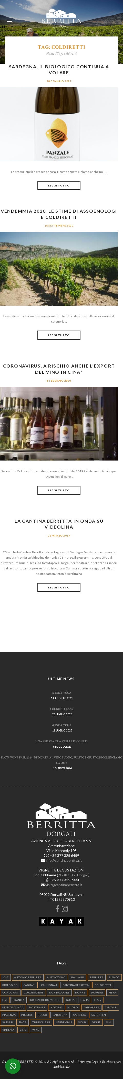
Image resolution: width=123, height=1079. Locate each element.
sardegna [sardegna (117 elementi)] (60, 1014)
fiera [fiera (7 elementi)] (112, 992)
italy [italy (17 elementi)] (97, 999)
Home (50, 54)
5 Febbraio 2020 (59, 380)
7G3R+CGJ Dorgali (73, 875)
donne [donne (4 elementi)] (80, 992)
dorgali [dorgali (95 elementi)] (97, 992)
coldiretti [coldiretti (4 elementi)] (103, 985)
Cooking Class (61, 709)
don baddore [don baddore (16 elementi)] (59, 992)
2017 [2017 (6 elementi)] (5, 977)
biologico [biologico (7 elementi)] (10, 985)
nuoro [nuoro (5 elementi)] (72, 1007)
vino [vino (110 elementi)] (23, 1029)
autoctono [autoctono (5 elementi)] (56, 977)
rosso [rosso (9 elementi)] (42, 1014)
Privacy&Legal (88, 1061)
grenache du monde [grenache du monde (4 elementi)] (45, 999)
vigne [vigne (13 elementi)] (96, 1022)
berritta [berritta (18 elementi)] (96, 977)
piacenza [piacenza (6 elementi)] (9, 1014)
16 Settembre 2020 (59, 225)
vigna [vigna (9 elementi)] (82, 1022)
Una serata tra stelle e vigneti (61, 741)
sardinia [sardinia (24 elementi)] (79, 1014)
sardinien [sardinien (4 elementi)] (98, 1014)
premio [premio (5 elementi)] (26, 1014)
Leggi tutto (59, 185)
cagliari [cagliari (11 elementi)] (29, 985)
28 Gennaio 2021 (59, 81)
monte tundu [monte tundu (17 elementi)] (13, 1007)
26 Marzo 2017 (59, 535)
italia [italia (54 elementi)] (84, 999)
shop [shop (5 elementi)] (22, 1022)
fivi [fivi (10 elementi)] (4, 999)
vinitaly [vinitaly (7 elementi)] (8, 1029)
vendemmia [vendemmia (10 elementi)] (64, 1022)
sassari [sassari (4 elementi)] (7, 1022)
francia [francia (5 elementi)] (18, 999)
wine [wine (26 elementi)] (35, 1029)
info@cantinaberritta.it (64, 860)
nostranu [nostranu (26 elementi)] (37, 1007)
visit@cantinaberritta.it (63, 885)
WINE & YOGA (61, 693)
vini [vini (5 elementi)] (108, 1022)
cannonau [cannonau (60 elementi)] (49, 985)
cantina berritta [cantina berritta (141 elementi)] (76, 985)
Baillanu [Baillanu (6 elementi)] (77, 977)
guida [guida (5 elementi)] (70, 999)
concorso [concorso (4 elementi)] (10, 992)
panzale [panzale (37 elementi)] (111, 1007)
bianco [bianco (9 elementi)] (114, 977)
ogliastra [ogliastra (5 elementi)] (91, 1007)
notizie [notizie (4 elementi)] (56, 1007)
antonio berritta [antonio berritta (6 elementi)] (27, 977)
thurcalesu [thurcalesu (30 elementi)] (41, 1022)
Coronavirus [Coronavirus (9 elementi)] (34, 992)
